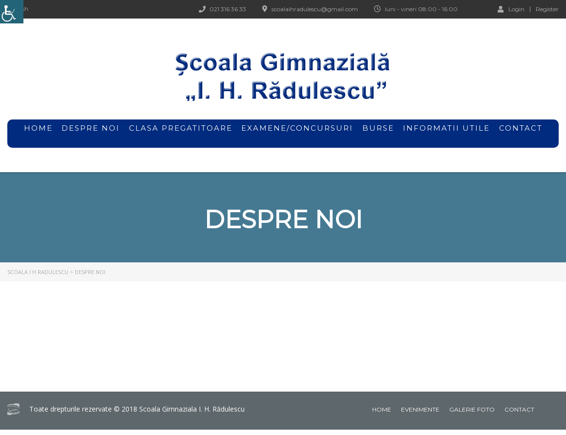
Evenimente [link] (420, 409)
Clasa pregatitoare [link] (180, 128)
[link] (11, 11)
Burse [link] (378, 133)
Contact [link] (521, 128)
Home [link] (381, 409)
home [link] (38, 128)
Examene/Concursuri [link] (297, 133)
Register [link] (547, 9)
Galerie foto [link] (472, 409)
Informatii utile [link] (446, 128)
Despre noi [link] (91, 133)
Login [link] (511, 8)
